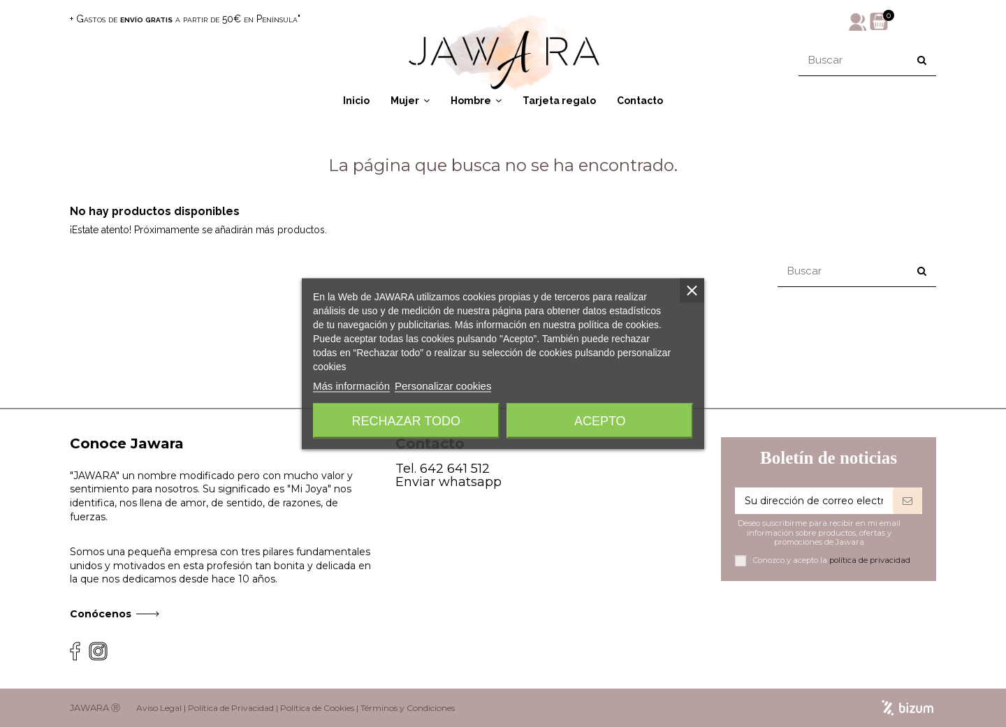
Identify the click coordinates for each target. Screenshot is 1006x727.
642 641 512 (455, 468)
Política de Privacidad (231, 708)
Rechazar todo (406, 420)
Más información (351, 385)
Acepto (600, 420)
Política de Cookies (317, 708)
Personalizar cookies (443, 385)
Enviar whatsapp (448, 482)
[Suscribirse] (907, 500)
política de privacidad (869, 560)
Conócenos (100, 614)
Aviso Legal (159, 708)
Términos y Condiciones (407, 708)
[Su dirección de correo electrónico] (814, 500)
